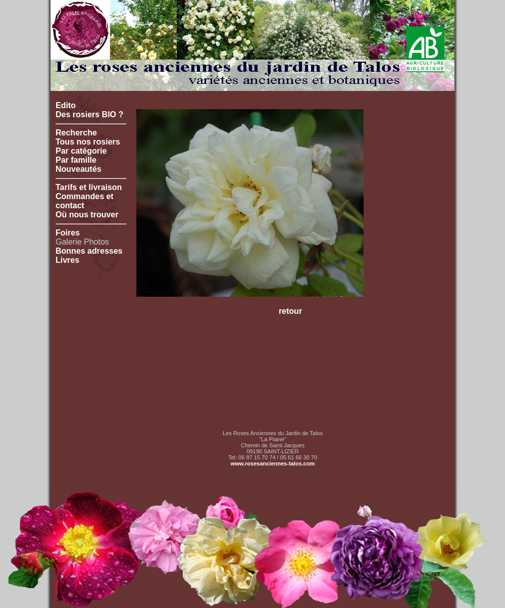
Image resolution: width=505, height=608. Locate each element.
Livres (67, 260)
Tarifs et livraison (89, 187)
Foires (68, 232)
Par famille (76, 160)
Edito (66, 105)
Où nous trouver (87, 214)
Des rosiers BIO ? (89, 114)
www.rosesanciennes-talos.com (273, 463)
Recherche (76, 132)
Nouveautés (79, 169)
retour (290, 311)
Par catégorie (81, 151)
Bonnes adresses (89, 251)
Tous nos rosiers (88, 141)
